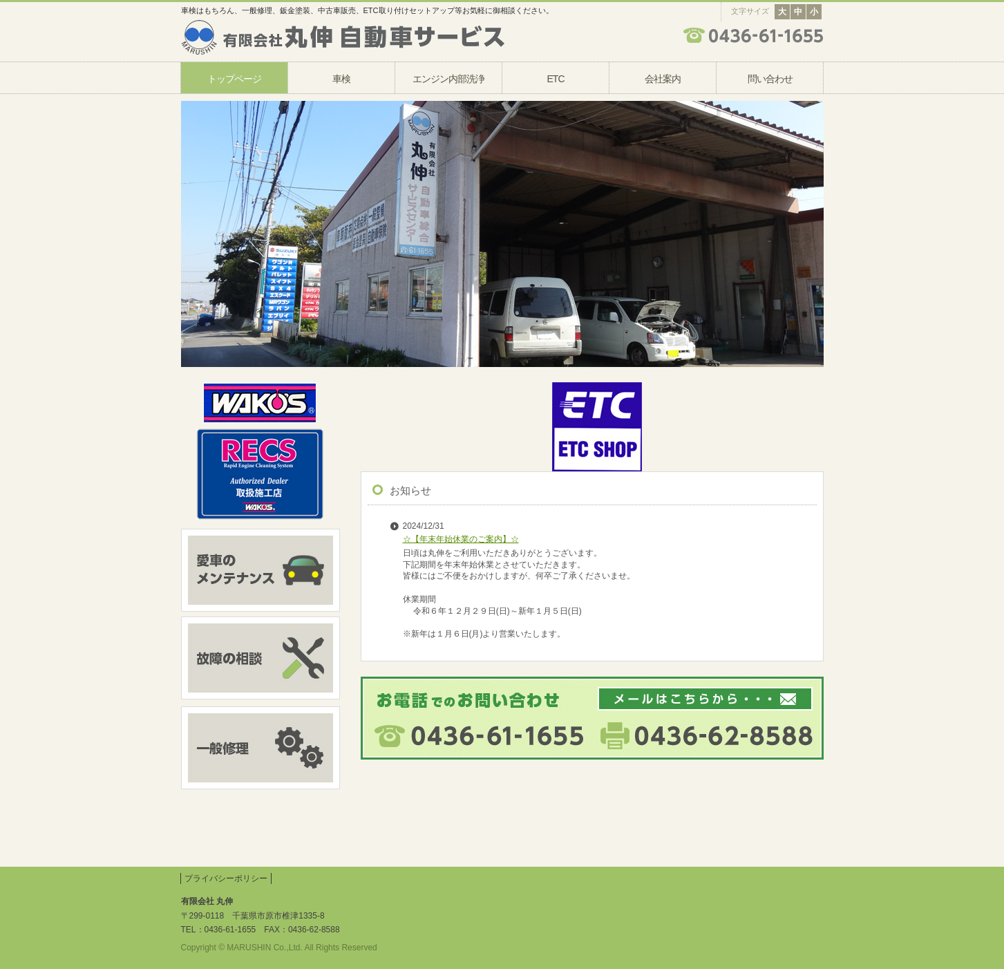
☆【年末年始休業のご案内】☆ (461, 539)
